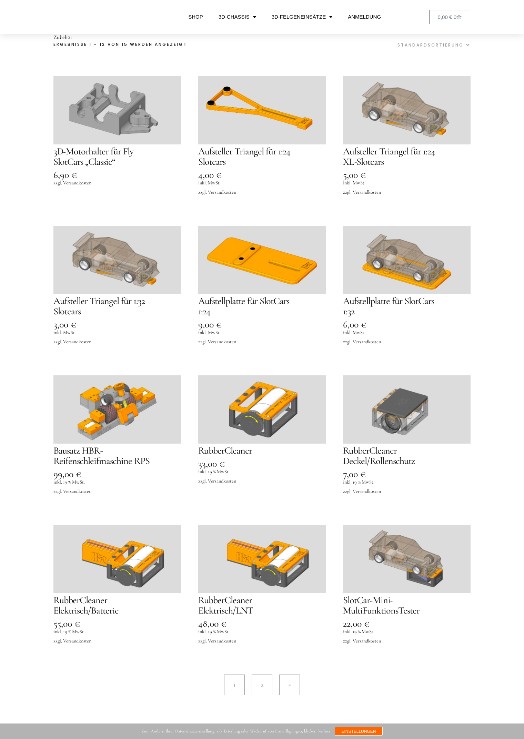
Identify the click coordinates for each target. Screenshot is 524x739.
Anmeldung (364, 17)
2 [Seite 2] (262, 684)
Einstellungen (359, 731)
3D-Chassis (237, 17)
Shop (195, 17)
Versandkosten (77, 183)
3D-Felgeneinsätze (302, 17)
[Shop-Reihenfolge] (433, 45)
